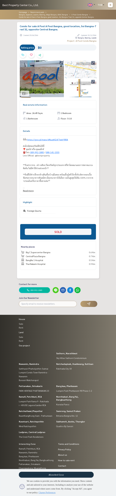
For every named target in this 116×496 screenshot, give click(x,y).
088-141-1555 (52, 152)
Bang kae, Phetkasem (67, 386)
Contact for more (28, 284)
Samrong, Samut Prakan (68, 411)
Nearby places (28, 246)
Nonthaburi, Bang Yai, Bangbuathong (36, 460)
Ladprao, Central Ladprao (32, 432)
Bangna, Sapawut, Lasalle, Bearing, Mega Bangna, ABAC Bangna (43, 14)
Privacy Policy (64, 449)
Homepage (23, 12)
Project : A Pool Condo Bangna (81, 40)
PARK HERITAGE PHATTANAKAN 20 (34, 390)
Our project (24, 345)
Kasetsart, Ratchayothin (31, 421)
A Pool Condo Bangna (79, 14)
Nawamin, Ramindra (29, 364)
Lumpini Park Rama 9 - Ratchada (34, 401)
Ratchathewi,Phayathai (30, 411)
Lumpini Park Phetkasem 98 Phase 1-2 (74, 390)
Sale (21, 323)
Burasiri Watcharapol (29, 380)
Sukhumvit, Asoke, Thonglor (70, 421)
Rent (21, 327)
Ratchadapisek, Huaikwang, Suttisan (74, 364)
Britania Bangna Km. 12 (67, 415)
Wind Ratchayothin (27, 426)
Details (26, 131)
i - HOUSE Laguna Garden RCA (32, 405)
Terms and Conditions (68, 444)
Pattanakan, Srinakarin (31, 386)
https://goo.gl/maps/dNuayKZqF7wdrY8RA (47, 139)
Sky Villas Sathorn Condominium (71, 358)
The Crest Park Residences (31, 436)
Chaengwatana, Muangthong (32, 468)
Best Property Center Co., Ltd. (20, 5)
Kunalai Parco (62, 404)
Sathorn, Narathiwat (66, 353)
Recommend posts (37, 12)
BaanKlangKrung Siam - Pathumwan (35, 415)
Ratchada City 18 (64, 368)
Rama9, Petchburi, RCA (30, 396)
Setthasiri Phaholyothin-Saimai (33, 368)
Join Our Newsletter (29, 297)
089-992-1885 (37, 152)
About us (62, 454)
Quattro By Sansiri (64, 426)
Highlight (27, 202)
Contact (62, 465)
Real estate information (35, 104)
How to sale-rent (66, 460)
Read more (28, 190)
